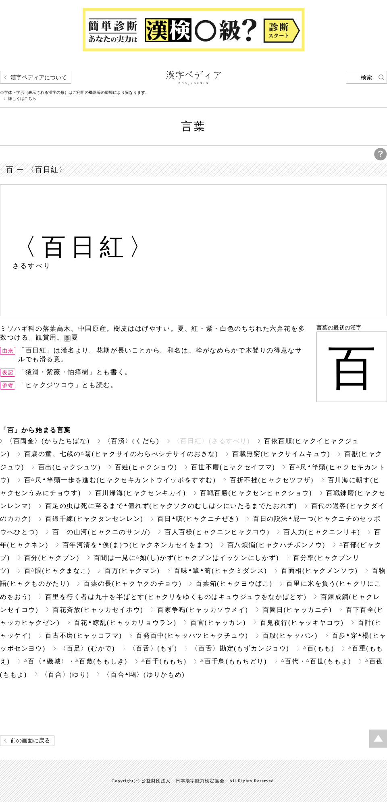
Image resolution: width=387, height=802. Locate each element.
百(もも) (318, 648)
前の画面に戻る (30, 741)
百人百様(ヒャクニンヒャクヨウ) (216, 531)
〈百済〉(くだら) (131, 440)
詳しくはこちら (22, 99)
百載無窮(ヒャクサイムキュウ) (281, 453)
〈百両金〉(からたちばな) (48, 440)
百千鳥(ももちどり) (233, 661)
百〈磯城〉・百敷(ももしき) (75, 661)
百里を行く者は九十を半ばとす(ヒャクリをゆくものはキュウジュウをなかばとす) (175, 596)
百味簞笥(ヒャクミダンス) (220, 570)
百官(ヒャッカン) (218, 622)
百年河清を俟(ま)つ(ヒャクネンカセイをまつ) (137, 544)
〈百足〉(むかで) (87, 648)
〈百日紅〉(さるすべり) (211, 440)
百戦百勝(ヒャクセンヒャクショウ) (256, 492)
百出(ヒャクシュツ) (69, 467)
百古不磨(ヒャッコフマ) (83, 635)
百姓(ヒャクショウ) (146, 467)
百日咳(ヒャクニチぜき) (198, 518)
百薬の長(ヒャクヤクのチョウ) (132, 583)
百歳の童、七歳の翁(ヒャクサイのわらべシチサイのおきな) (121, 453)
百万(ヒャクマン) (132, 570)
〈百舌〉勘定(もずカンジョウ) (240, 648)
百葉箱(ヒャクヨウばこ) (234, 583)
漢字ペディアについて (38, 78)
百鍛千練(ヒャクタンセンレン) (94, 518)
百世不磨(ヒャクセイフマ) (233, 467)
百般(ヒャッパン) (290, 635)
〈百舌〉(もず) (153, 648)
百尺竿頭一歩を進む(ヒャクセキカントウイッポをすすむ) (120, 480)
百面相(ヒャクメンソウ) (319, 570)
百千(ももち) (164, 661)
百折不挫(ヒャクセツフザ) (272, 480)
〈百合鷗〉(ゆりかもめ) (144, 674)
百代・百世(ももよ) (316, 661)
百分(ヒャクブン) (51, 557)
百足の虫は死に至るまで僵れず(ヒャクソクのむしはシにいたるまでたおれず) (171, 505)
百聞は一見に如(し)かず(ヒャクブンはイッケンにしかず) (186, 557)
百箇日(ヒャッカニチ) (297, 609)
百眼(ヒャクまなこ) (57, 570)
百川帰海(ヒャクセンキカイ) (140, 492)
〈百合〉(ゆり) (65, 674)
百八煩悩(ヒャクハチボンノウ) (276, 544)
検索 (366, 78)
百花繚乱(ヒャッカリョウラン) (125, 622)
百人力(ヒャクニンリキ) (321, 531)
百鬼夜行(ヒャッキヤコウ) (302, 622)
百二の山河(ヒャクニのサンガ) (101, 531)
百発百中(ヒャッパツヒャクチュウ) (192, 635)
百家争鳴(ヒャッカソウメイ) (202, 609)
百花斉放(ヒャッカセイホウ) (97, 609)
